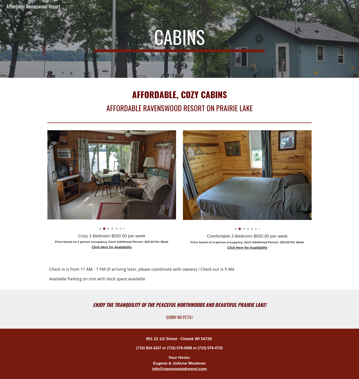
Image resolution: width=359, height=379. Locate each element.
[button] (353, 6)
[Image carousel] (111, 180)
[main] (179, 39)
